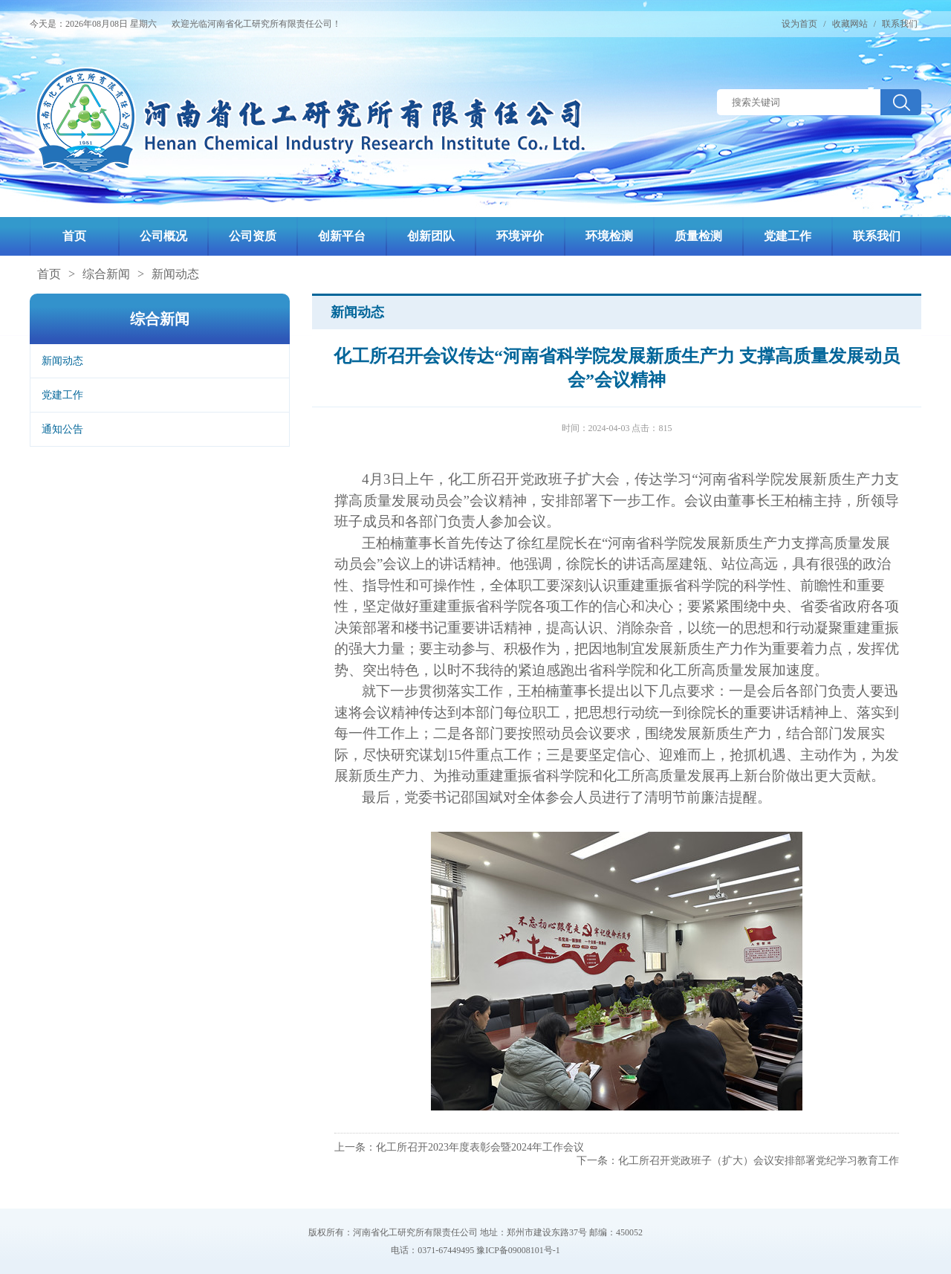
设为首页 (799, 24)
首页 (49, 274)
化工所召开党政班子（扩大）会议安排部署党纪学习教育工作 (758, 1160)
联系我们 (900, 24)
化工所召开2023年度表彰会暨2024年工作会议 (480, 1147)
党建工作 (62, 395)
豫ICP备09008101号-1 (518, 1250)
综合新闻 (106, 274)
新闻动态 (175, 274)
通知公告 (62, 429)
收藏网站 (850, 24)
